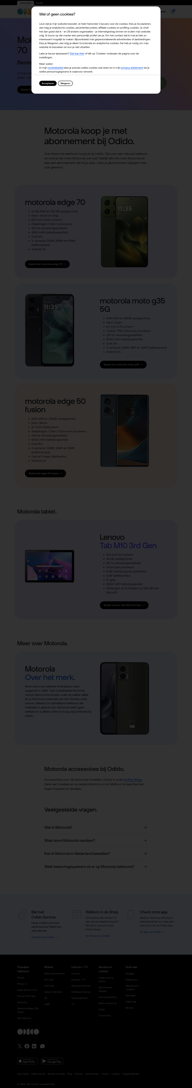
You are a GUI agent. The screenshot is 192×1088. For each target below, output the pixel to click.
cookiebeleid (55, 67)
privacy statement (132, 67)
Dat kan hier (77, 53)
